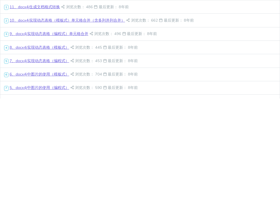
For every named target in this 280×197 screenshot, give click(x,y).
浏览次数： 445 (86, 47)
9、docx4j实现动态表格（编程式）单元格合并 (49, 33)
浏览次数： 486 (77, 7)
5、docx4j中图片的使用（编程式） (39, 87)
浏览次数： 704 (86, 74)
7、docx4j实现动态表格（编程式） (39, 60)
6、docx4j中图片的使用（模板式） (39, 74)
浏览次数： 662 (142, 20)
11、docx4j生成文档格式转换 (35, 7)
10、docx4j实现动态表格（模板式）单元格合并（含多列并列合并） (67, 20)
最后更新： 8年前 (111, 7)
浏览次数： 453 (86, 60)
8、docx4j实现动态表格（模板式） (39, 47)
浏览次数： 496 (105, 33)
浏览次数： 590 (86, 87)
